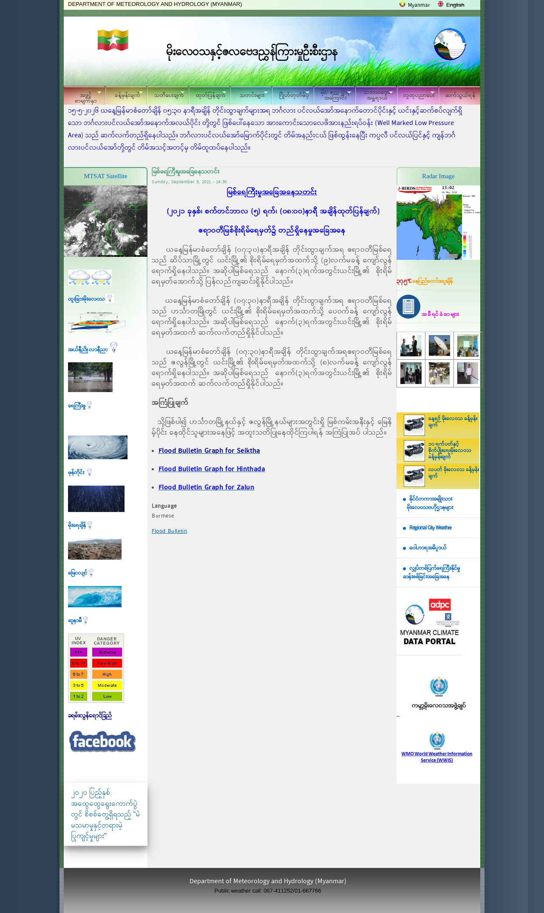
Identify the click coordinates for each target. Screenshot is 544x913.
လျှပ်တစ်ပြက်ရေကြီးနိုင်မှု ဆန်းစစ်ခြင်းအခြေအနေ (431, 573)
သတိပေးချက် (165, 94)
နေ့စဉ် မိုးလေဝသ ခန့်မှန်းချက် (452, 422)
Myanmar (419, 5)
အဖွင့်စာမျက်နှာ (82, 96)
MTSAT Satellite (106, 176)
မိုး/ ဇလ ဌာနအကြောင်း (332, 95)
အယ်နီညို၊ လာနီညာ (94, 349)
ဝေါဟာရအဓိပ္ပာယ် (427, 547)
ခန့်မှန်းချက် (124, 94)
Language (164, 506)
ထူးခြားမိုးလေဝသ (91, 299)
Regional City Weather (430, 527)
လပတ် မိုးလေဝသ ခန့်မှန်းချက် (453, 473)
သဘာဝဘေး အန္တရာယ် (374, 95)
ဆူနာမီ (79, 620)
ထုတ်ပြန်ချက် (207, 94)
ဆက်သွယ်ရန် (460, 95)
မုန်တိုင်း (81, 472)
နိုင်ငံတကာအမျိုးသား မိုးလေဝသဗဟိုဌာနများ (428, 503)
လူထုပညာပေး (416, 94)
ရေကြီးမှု (81, 405)
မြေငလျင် (81, 573)
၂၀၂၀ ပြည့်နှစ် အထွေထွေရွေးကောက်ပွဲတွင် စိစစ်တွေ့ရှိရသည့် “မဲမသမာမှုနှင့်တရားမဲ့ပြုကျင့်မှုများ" (105, 814)
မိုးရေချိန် (81, 525)
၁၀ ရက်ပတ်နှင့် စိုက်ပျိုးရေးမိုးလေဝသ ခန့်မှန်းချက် (449, 450)
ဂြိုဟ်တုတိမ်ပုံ (290, 94)
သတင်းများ (249, 94)
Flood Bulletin (169, 531)
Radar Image (438, 176)
